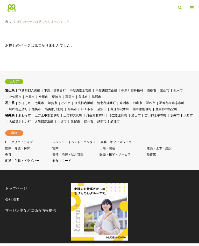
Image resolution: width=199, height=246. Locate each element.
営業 (55, 148)
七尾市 (39, 103)
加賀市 (52, 103)
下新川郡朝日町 (55, 90)
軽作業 (151, 154)
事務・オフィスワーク (116, 142)
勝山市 (136, 115)
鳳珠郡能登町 (142, 109)
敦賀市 (75, 121)
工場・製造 (107, 148)
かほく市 (24, 103)
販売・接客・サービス (115, 154)
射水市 (178, 90)
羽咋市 (150, 103)
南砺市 (151, 90)
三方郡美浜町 (72, 115)
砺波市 (56, 97)
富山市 (164, 90)
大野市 (188, 115)
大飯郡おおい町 (20, 121)
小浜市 (62, 121)
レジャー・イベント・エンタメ (74, 142)
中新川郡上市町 (80, 90)
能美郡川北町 (54, 109)
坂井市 (175, 115)
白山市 (137, 103)
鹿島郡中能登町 (166, 109)
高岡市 (70, 97)
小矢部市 (15, 97)
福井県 (10, 115)
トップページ (16, 188)
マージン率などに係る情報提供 (30, 210)
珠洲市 (124, 103)
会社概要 (12, 199)
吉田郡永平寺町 (155, 115)
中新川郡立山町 (106, 90)
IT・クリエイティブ (19, 142)
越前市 (101, 121)
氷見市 (30, 97)
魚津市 (83, 97)
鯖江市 (115, 121)
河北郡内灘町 (84, 103)
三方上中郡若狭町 (47, 115)
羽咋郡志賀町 (18, 109)
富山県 (10, 90)
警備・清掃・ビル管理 (67, 154)
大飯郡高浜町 (44, 121)
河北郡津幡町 (106, 103)
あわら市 (24, 115)
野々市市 (87, 109)
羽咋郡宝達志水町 (171, 103)
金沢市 (101, 109)
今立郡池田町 (118, 115)
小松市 (66, 103)
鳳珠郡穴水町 (119, 109)
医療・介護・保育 (17, 148)
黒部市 (96, 97)
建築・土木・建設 (159, 148)
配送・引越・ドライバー (22, 160)
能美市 (36, 109)
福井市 (88, 121)
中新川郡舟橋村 (132, 90)
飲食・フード (61, 160)
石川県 (10, 103)
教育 (8, 154)
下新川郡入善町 (29, 90)
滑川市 (43, 97)
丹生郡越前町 (95, 115)
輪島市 (72, 109)
